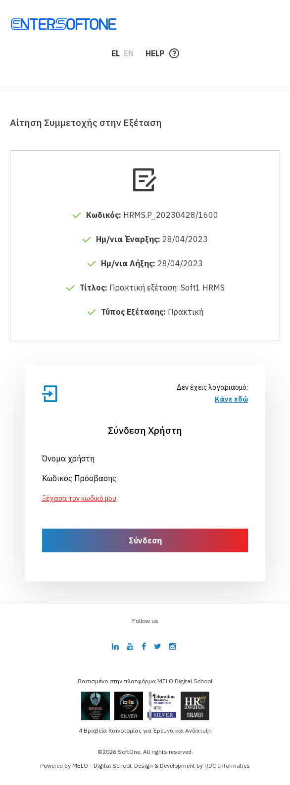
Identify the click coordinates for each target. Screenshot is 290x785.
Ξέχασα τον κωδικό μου (79, 498)
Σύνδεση (145, 540)
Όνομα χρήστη (68, 458)
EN (129, 53)
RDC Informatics (227, 765)
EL (115, 53)
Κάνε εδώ (231, 399)
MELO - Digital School (101, 765)
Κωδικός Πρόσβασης (79, 478)
